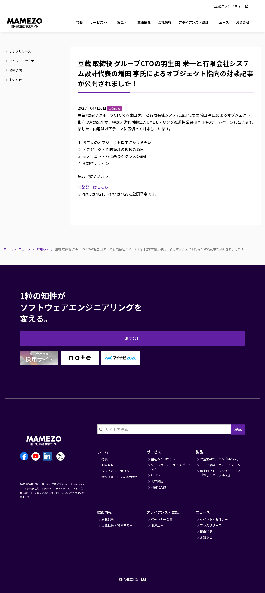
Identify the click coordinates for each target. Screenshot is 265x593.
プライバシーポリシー (116, 471)
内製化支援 (158, 487)
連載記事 (107, 519)
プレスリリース (19, 51)
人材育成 (157, 481)
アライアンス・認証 (193, 22)
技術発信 (14, 70)
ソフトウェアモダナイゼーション (171, 467)
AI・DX (155, 475)
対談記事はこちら (93, 187)
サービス (154, 451)
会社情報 (164, 22)
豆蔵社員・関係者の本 (116, 525)
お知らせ (14, 79)
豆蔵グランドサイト (229, 6)
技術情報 (144, 22)
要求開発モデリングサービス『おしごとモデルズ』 (220, 473)
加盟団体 (157, 525)
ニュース (222, 22)
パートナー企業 (162, 519)
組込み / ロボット (163, 459)
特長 (79, 22)
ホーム (8, 249)
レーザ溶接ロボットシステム (220, 465)
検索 (238, 429)
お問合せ (242, 22)
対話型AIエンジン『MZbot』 (220, 459)
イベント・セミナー (22, 60)
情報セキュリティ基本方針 (119, 477)
